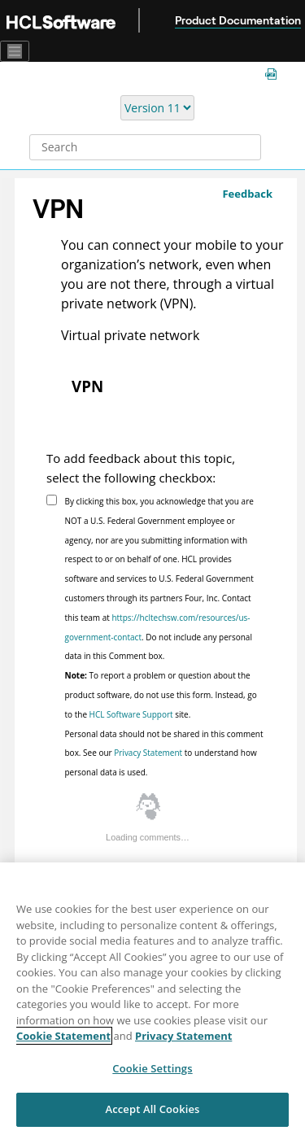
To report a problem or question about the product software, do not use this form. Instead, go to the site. (161, 695)
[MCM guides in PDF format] (274, 75)
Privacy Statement (148, 752)
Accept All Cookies (152, 1109)
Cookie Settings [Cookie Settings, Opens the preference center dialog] (152, 1068)
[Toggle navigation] (14, 51)
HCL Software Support (131, 714)
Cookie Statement (63, 1035)
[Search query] (145, 147)
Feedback (247, 193)
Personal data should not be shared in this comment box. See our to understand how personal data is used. (164, 753)
